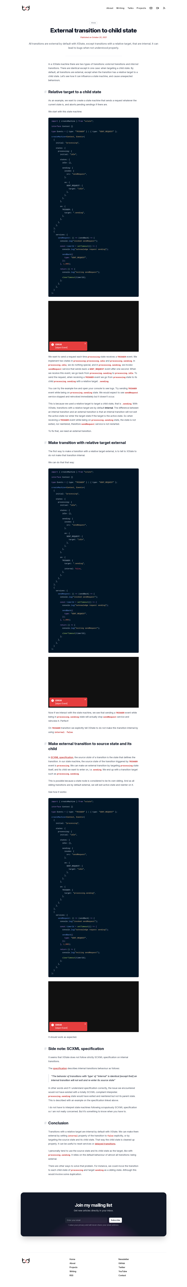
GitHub (121, 1263)
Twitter (121, 1267)
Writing (120, 8)
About (109, 8)
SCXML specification (62, 757)
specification (60, 1068)
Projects (141, 8)
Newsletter (123, 1259)
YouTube (122, 1271)
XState (93, 23)
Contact (122, 1275)
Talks (131, 8)
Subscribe (115, 1220)
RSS (71, 1275)
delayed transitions (105, 1143)
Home (72, 1259)
